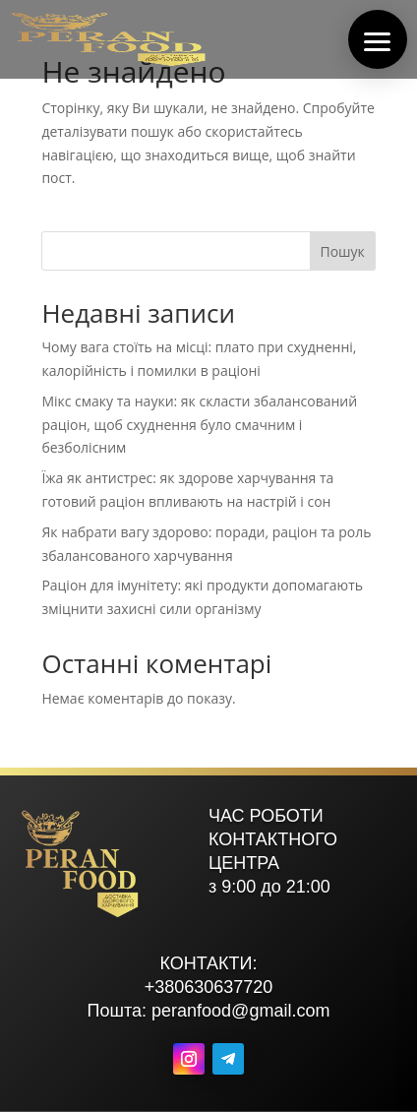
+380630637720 (209, 987)
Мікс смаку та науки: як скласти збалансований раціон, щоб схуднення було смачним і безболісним (199, 425)
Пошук (342, 251)
